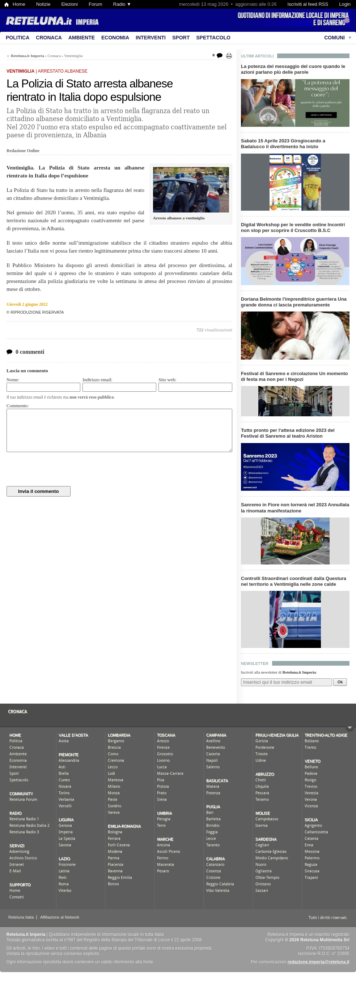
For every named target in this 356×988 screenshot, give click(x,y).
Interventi (151, 37)
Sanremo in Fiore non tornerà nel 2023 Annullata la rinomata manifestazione (295, 507)
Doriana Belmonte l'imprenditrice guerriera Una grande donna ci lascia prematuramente (294, 302)
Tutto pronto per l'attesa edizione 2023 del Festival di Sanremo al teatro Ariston (288, 433)
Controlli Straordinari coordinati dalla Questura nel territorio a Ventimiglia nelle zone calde (293, 581)
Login (345, 4)
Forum (95, 4)
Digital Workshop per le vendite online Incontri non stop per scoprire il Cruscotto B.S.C (293, 227)
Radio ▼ (122, 4)
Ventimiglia (73, 55)
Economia (115, 37)
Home (19, 4)
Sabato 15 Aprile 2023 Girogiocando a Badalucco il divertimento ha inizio (283, 143)
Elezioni (69, 4)
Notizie (43, 4)
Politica (17, 37)
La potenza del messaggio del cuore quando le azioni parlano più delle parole (293, 69)
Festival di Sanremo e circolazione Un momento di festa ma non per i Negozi (294, 376)
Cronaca (49, 37)
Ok (340, 682)
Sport (181, 37)
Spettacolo (213, 37)
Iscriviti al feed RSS (307, 4)
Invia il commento (38, 491)
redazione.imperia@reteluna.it (318, 962)
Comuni (334, 37)
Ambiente (81, 37)
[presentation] (61, 469)
